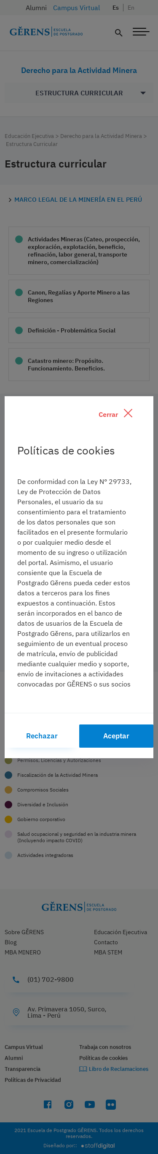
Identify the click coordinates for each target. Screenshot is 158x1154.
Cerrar (115, 414)
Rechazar (42, 736)
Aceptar (116, 736)
